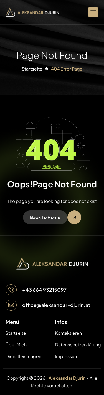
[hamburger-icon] (93, 12)
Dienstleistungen (23, 356)
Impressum (66, 356)
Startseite (16, 333)
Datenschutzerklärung (77, 345)
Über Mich (16, 345)
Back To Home (45, 217)
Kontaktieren (68, 333)
